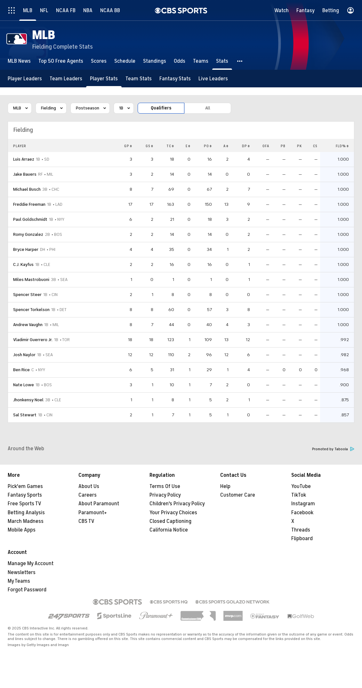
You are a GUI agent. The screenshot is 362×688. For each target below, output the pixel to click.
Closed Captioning (170, 521)
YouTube (301, 486)
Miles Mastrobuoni (31, 279)
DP (246, 146)
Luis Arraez (23, 159)
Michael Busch (27, 189)
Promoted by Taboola (333, 449)
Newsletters (22, 572)
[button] (240, 61)
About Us (88, 486)
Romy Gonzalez (28, 234)
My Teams (19, 581)
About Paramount (98, 503)
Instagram (303, 503)
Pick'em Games (25, 486)
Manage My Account (30, 563)
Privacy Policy (165, 495)
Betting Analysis (26, 512)
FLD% (342, 146)
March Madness (26, 521)
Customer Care (237, 495)
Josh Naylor (24, 354)
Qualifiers (161, 108)
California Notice (168, 530)
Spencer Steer (27, 294)
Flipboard (302, 538)
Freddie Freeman (29, 204)
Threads (300, 530)
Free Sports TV (24, 503)
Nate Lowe (23, 385)
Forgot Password (27, 590)
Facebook (302, 512)
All (207, 108)
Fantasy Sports (25, 495)
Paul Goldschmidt (30, 219)
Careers (87, 495)
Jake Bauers (24, 174)
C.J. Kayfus (23, 264)
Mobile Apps (22, 530)
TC (170, 146)
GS (149, 146)
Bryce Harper (25, 249)
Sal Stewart (24, 415)
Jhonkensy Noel (28, 400)
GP (128, 146)
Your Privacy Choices (173, 512)
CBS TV (86, 521)
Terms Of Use (164, 486)
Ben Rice (21, 369)
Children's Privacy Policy (177, 503)
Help (225, 486)
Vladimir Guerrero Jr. (32, 339)
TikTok (298, 495)
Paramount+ (92, 512)
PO (208, 146)
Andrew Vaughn (28, 324)
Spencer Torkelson (31, 309)
